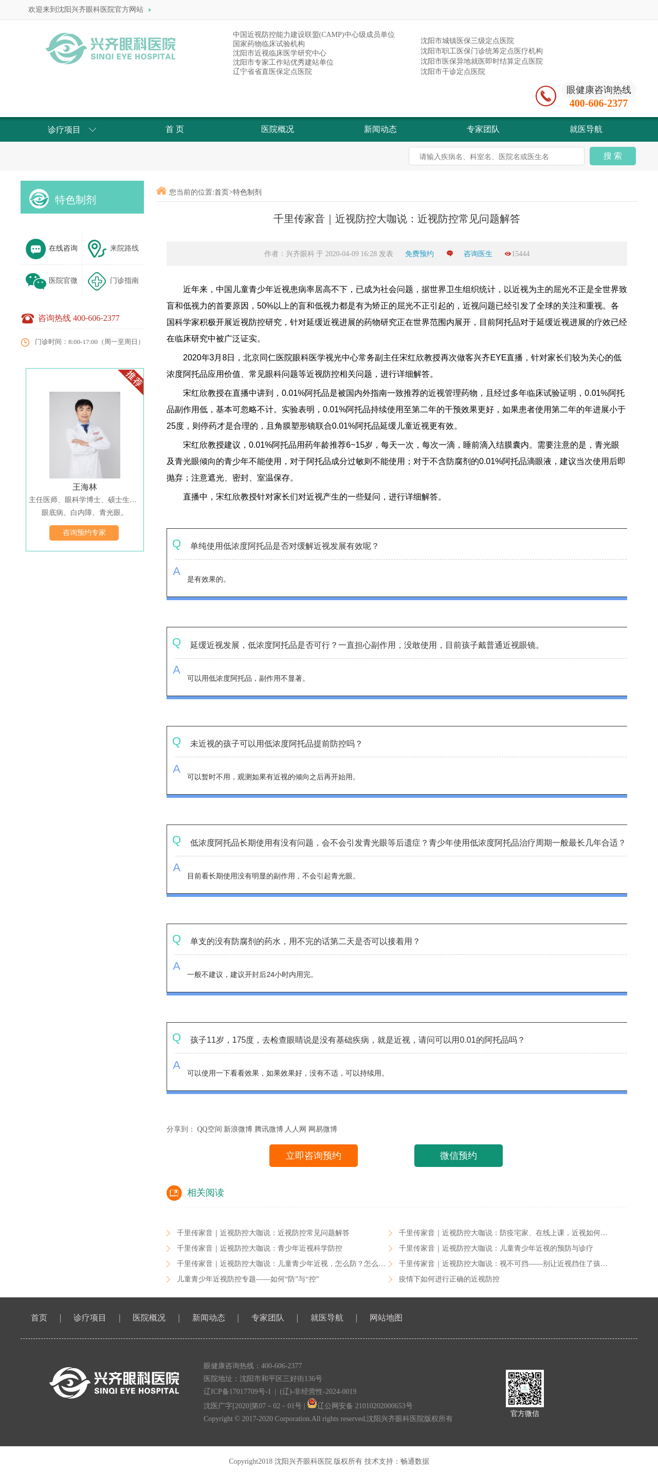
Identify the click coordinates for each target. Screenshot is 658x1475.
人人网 (295, 1129)
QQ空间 (209, 1129)
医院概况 (149, 1317)
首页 (221, 192)
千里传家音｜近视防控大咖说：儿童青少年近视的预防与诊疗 (496, 1248)
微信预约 (458, 1156)
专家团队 (267, 1317)
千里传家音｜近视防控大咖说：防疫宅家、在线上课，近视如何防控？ (510, 1233)
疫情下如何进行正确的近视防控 (449, 1279)
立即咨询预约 (313, 1156)
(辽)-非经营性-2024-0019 (318, 1391)
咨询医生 (478, 254)
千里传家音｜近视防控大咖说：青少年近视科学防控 (259, 1248)
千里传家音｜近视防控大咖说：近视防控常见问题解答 (263, 1233)
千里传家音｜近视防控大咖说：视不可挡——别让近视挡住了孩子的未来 (514, 1264)
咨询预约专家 (84, 533)
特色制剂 (75, 199)
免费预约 (420, 254)
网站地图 (386, 1317)
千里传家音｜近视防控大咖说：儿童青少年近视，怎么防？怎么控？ (285, 1264)
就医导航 (326, 1317)
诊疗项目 (90, 1317)
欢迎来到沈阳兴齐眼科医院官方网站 (91, 10)
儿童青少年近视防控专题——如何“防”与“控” (248, 1279)
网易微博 (322, 1129)
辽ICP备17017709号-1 (237, 1391)
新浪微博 (238, 1129)
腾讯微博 (268, 1129)
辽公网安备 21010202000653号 (360, 1406)
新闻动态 (208, 1317)
